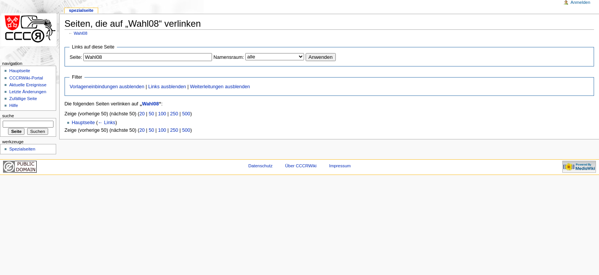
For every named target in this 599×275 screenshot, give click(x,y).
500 (186, 113)
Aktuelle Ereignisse (27, 84)
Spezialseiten (22, 149)
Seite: (76, 57)
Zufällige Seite (23, 98)
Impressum (340, 165)
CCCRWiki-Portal (26, 78)
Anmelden (581, 2)
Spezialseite (81, 10)
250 (174, 113)
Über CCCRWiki (300, 165)
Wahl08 (80, 33)
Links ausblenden (167, 86)
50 (151, 113)
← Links (106, 122)
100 (162, 113)
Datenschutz (260, 165)
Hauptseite (83, 122)
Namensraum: (229, 57)
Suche (8, 115)
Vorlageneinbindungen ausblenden (107, 86)
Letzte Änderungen (27, 91)
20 (142, 113)
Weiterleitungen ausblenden (220, 86)
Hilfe (13, 105)
